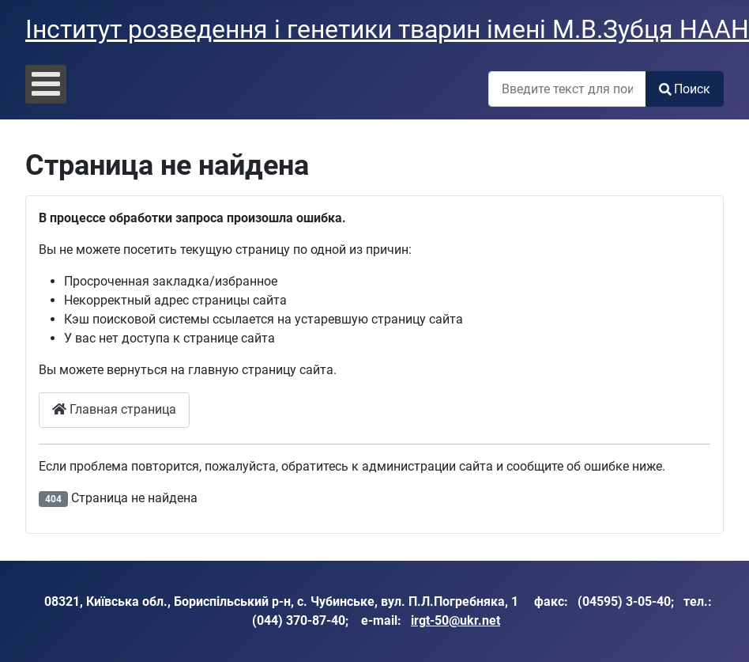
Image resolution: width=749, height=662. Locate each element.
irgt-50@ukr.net (455, 620)
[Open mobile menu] (45, 84)
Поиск (684, 88)
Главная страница (114, 409)
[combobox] (567, 89)
